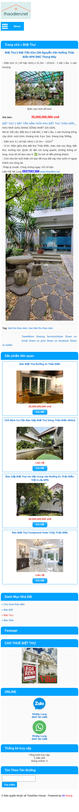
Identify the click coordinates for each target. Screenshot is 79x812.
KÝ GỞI (51, 806)
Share (45, 336)
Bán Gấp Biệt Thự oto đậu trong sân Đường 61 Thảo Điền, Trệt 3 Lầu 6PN (39, 478)
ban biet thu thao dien (41, 328)
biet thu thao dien (17, 328)
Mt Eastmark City (31, 806)
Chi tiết (40, 411)
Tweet (25, 336)
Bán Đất (7, 609)
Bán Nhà (7, 620)
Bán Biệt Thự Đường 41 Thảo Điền (40, 364)
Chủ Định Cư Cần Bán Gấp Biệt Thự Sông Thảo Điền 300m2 (39, 420)
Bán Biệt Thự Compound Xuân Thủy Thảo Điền (40, 532)
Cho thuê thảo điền (13, 604)
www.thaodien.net (50, 171)
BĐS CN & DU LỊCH (47, 810)
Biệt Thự (7, 615)
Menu (17, 26)
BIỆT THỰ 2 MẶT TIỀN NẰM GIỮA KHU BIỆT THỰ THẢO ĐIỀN (38, 123)
